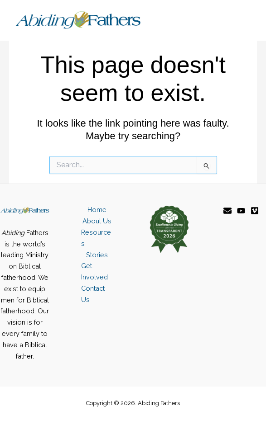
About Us (96, 221)
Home (96, 209)
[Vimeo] (255, 211)
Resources (96, 237)
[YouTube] (241, 211)
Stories (97, 255)
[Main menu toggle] (241, 20)
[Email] (227, 211)
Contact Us (93, 293)
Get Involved (94, 271)
